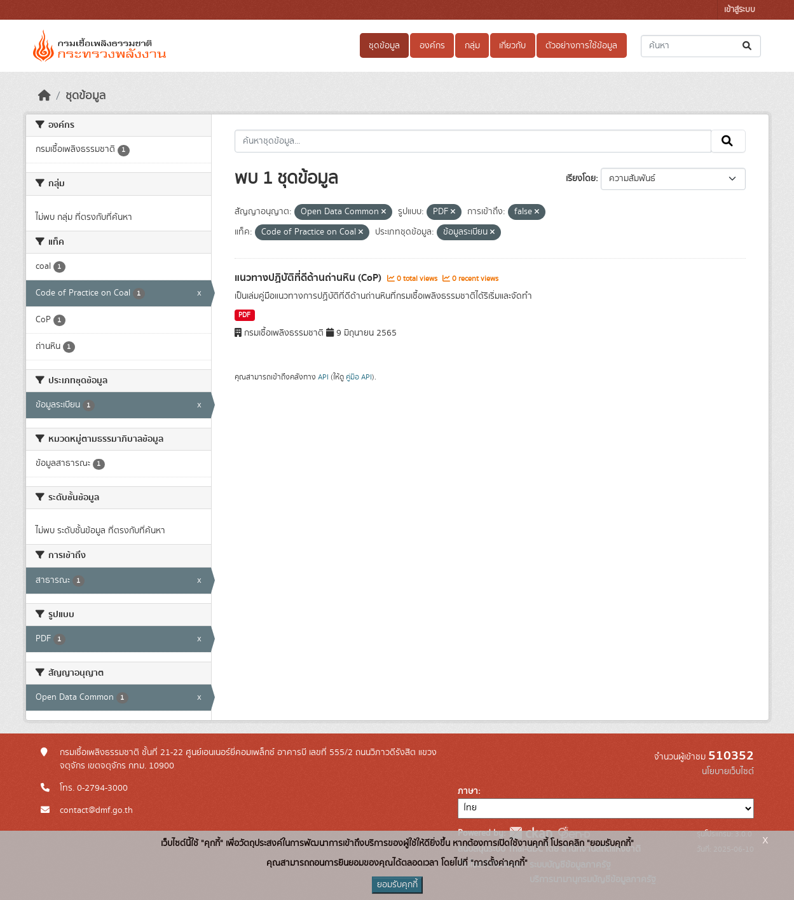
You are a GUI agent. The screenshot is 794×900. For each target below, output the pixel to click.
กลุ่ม (472, 45)
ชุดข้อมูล (384, 45)
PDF (244, 315)
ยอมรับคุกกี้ (397, 884)
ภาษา (468, 791)
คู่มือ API (359, 377)
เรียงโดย (581, 178)
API (323, 377)
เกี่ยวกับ (512, 45)
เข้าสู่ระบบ (739, 10)
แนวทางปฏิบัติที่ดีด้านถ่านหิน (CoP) (309, 277)
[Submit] (748, 46)
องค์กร (432, 45)
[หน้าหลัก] (44, 96)
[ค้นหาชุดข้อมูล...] (701, 46)
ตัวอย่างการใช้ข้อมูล (581, 45)
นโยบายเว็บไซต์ (728, 771)
